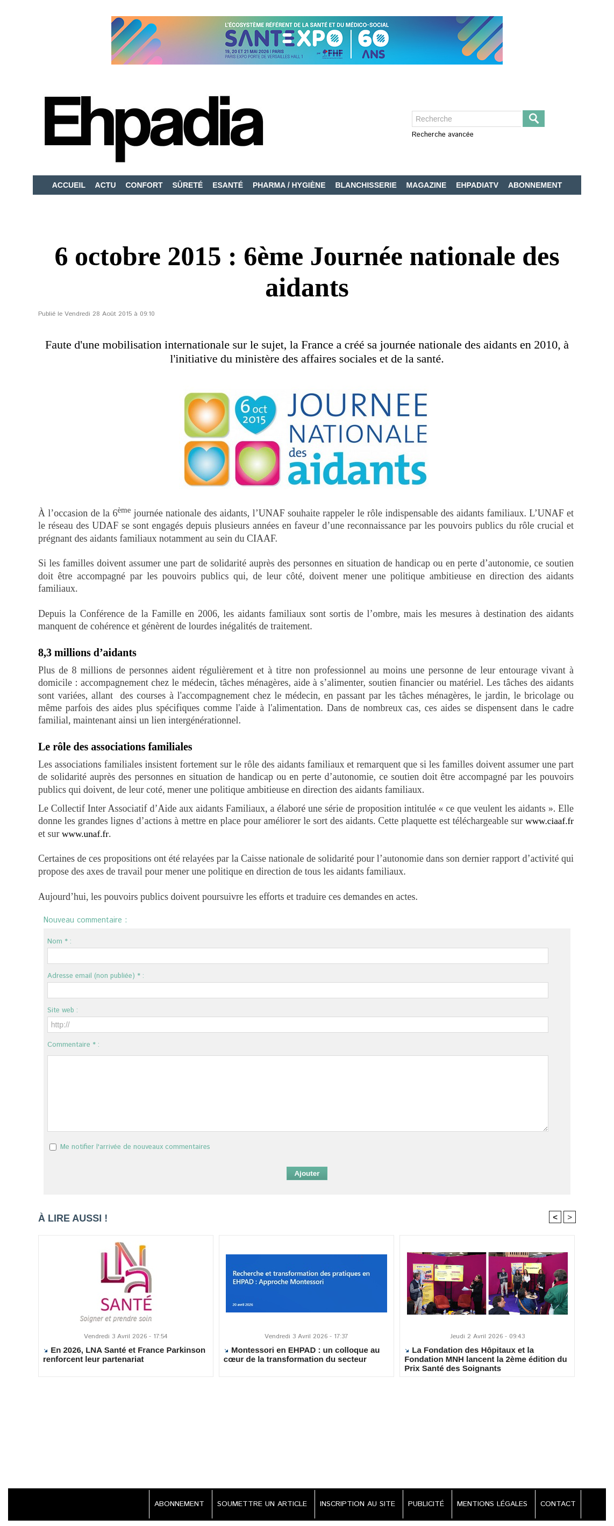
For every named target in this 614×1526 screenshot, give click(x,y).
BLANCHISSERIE (366, 185)
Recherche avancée (443, 135)
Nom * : (59, 941)
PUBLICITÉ (423, 1504)
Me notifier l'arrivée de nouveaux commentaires (135, 1147)
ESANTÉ (228, 185)
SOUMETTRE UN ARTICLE (256, 1504)
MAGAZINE (427, 185)
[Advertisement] (307, 1439)
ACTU (106, 185)
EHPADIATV (478, 185)
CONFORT (145, 185)
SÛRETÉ (189, 185)
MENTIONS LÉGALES (490, 1504)
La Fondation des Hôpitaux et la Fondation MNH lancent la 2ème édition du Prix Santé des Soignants (485, 1358)
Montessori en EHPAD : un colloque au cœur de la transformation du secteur (302, 1354)
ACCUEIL (70, 185)
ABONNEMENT (535, 185)
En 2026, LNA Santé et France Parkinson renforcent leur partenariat (124, 1354)
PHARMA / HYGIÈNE (290, 185)
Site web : (62, 1010)
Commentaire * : (73, 1045)
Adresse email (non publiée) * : (95, 976)
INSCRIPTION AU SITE (353, 1504)
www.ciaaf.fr (548, 820)
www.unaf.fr (86, 833)
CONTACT (557, 1504)
